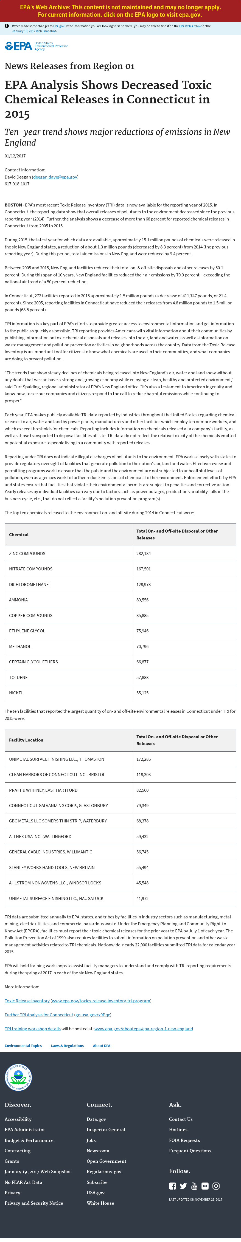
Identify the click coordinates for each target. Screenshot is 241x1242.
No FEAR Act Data (23, 1182)
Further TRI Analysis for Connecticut (39, 1015)
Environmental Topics (23, 1045)
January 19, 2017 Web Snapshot (34, 31)
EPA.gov (59, 26)
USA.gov (96, 1193)
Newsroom (98, 1151)
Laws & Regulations (67, 1045)
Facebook (172, 1186)
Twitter (183, 1186)
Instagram (216, 1186)
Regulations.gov (104, 1172)
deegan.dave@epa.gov (55, 177)
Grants (12, 1161)
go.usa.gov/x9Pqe (92, 1015)
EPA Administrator (25, 1130)
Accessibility (18, 1119)
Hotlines (178, 1130)
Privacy (12, 1193)
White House (100, 1203)
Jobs (91, 1140)
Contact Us (181, 1119)
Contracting (17, 1151)
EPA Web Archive (190, 26)
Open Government (107, 1161)
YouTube (194, 1186)
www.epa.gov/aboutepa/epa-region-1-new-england (143, 1029)
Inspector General (106, 1130)
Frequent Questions (190, 1151)
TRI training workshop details (33, 1029)
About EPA (101, 1045)
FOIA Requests (184, 1140)
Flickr (205, 1186)
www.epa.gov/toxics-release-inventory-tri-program (101, 1001)
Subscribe (97, 1182)
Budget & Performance (29, 1140)
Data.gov (96, 1119)
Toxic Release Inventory (27, 1001)
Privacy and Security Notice (34, 1203)
